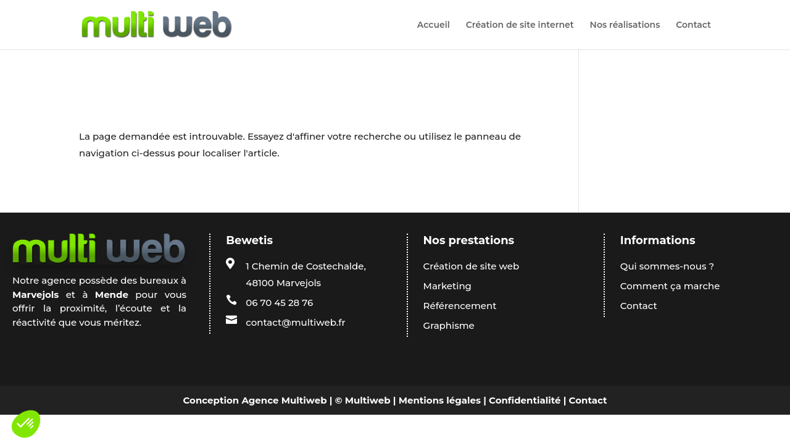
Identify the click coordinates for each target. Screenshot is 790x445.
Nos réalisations (625, 25)
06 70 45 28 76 (279, 302)
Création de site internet (520, 25)
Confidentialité (524, 400)
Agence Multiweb (283, 400)
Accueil (433, 25)
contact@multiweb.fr (295, 322)
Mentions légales (440, 400)
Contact (693, 25)
